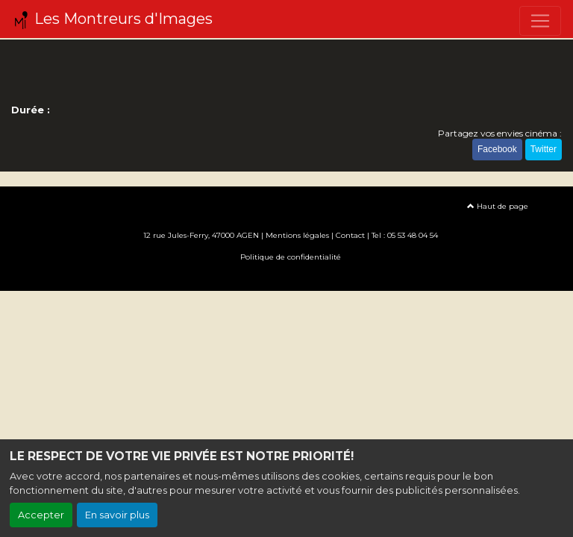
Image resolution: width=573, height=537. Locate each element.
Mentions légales (297, 235)
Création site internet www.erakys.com (286, 278)
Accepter (41, 515)
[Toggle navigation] (540, 21)
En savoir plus (117, 515)
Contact (350, 235)
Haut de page (497, 206)
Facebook (497, 149)
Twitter (543, 149)
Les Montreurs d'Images (112, 19)
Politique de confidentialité (290, 257)
